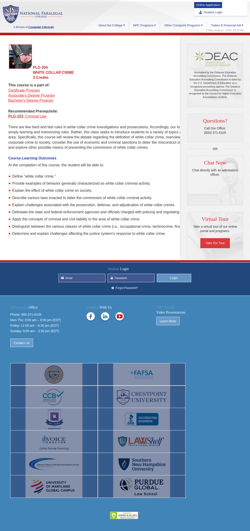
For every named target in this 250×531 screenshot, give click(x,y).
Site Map (160, 519)
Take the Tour (215, 243)
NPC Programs (143, 16)
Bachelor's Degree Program (30, 100)
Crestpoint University (34, 14)
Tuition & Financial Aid (225, 16)
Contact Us (22, 365)
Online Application (203, 4)
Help (107, 519)
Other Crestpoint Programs (182, 16)
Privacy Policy (125, 519)
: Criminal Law (27, 116)
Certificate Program (24, 90)
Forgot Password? (126, 309)
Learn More (168, 343)
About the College (109, 16)
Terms (144, 519)
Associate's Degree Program (31, 95)
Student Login (235, 4)
